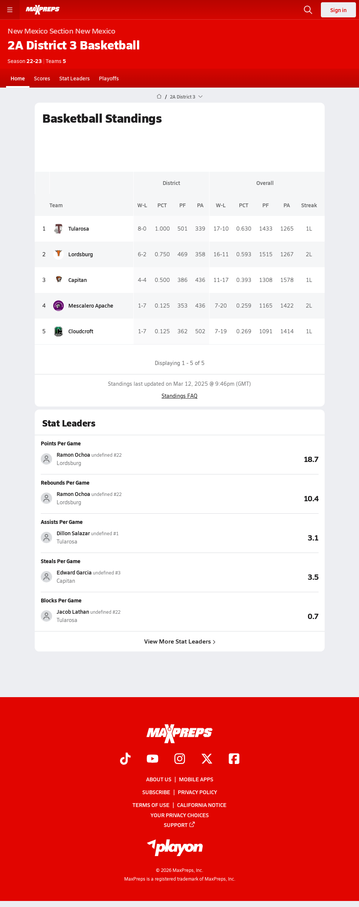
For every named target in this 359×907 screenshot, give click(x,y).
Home (18, 78)
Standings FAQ (179, 395)
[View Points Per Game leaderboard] (249, 459)
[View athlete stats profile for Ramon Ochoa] (110, 459)
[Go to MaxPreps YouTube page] (152, 759)
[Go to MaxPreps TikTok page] (125, 759)
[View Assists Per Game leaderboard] (249, 537)
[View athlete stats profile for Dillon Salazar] (110, 537)
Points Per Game (61, 443)
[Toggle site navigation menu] (10, 10)
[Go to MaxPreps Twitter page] (207, 759)
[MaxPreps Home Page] (159, 97)
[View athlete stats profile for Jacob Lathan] (110, 616)
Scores (42, 78)
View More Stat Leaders (179, 641)
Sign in (338, 10)
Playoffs (109, 78)
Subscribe (156, 792)
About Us (158, 779)
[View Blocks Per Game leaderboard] (249, 616)
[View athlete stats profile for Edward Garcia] (110, 576)
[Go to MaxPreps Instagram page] (180, 759)
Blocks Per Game (61, 600)
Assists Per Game (62, 521)
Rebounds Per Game (65, 482)
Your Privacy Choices (180, 815)
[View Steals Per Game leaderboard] (249, 576)
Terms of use (151, 805)
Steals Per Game (60, 560)
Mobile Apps (196, 779)
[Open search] (308, 10)
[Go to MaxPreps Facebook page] (234, 759)
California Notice (201, 805)
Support (180, 824)
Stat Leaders (74, 78)
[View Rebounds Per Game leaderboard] (249, 498)
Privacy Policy (197, 792)
